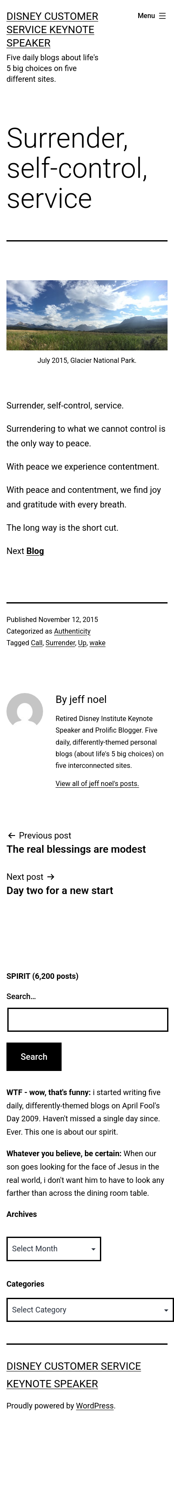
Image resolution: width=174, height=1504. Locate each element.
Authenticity (72, 631)
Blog (35, 551)
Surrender (60, 643)
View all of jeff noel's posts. (97, 784)
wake (98, 643)
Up (82, 643)
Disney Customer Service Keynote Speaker (52, 29)
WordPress (95, 1405)
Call (37, 643)
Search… (21, 996)
